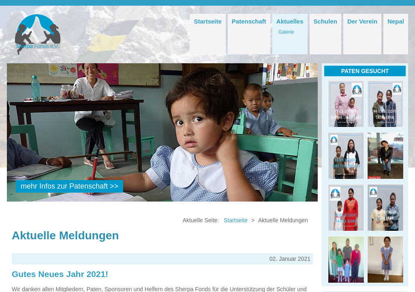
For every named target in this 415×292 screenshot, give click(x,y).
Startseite (207, 21)
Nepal (395, 21)
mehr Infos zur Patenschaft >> (69, 186)
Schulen (325, 21)
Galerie (286, 32)
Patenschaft (249, 21)
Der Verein (362, 21)
